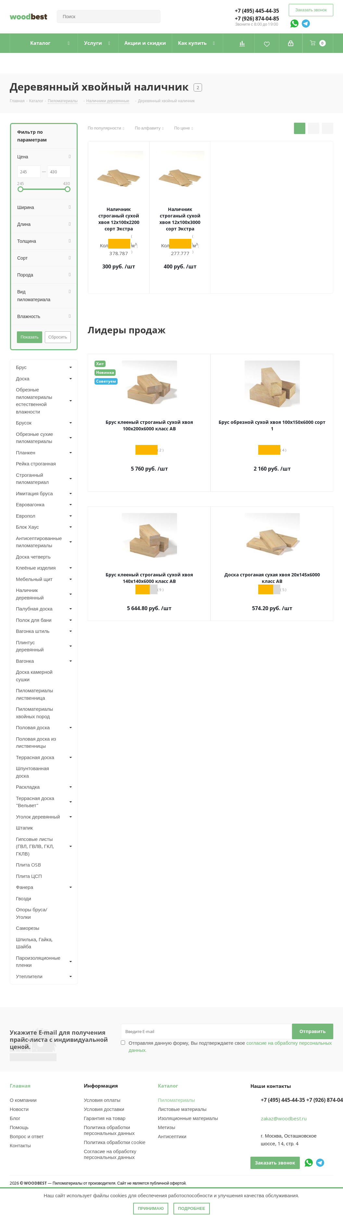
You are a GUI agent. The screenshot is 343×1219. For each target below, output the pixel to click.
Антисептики (172, 1136)
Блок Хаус (27, 526)
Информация (101, 1085)
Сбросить (57, 337)
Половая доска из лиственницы (36, 742)
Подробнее (191, 1208)
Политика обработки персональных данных (109, 1130)
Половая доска (33, 727)
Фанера (24, 887)
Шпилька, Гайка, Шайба (34, 943)
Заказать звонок (311, 10)
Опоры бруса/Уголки (31, 913)
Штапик (24, 827)
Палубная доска (34, 608)
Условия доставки (104, 1109)
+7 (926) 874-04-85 (257, 18)
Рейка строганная (36, 463)
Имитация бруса (34, 493)
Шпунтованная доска (32, 772)
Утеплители (29, 976)
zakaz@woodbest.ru (284, 1118)
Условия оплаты (102, 1100)
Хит (100, 363)
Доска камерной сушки (34, 676)
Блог (15, 1118)
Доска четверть (33, 556)
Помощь (19, 1127)
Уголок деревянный (38, 816)
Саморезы (27, 928)
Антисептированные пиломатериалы (38, 542)
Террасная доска (35, 757)
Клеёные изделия (36, 567)
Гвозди (23, 898)
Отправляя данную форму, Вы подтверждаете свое (230, 1046)
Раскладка (28, 786)
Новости (19, 1109)
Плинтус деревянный (30, 646)
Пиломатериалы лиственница (34, 694)
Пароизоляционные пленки (38, 961)
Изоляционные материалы (188, 1118)
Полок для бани (34, 620)
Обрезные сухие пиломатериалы (34, 438)
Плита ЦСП (29, 876)
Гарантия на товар (104, 1118)
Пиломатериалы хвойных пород (34, 713)
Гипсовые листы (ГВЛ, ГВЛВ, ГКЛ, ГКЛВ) (35, 846)
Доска (22, 378)
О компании (23, 1100)
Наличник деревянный (30, 594)
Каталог (168, 1085)
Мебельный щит (34, 579)
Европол (25, 515)
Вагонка (25, 661)
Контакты (20, 1145)
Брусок (24, 422)
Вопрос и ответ (27, 1136)
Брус (21, 367)
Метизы (166, 1127)
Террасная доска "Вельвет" (35, 802)
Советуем (106, 381)
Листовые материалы (182, 1109)
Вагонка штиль (32, 631)
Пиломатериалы (176, 1100)
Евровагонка (30, 504)
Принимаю (151, 1208)
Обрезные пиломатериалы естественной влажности (34, 400)
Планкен (25, 452)
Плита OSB (28, 864)
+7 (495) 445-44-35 (257, 10)
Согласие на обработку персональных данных (110, 1154)
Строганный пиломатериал (32, 479)
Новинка (105, 372)
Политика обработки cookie (115, 1142)
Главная (20, 1085)
